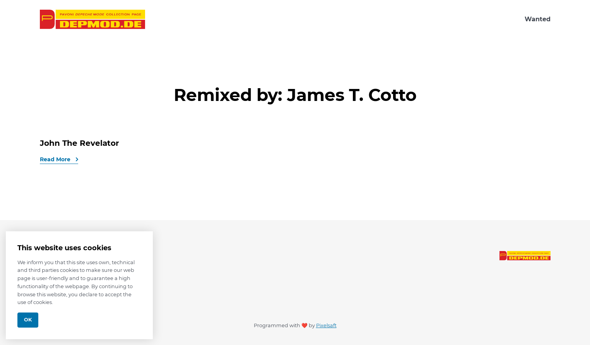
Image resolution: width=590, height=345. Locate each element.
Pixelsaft (326, 325)
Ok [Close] (28, 320)
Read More (56, 159)
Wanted (538, 19)
